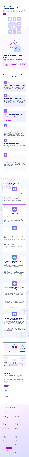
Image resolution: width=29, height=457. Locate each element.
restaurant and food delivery (16, 64)
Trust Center (16, 436)
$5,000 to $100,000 (8, 120)
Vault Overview (4, 438)
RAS (3, 444)
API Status (4, 443)
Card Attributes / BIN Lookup (18, 428)
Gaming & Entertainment (17, 417)
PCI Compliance (9, 330)
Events (15, 445)
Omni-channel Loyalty (5, 417)
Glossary (15, 438)
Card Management (5, 412)
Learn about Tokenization (5, 427)
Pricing (15, 444)
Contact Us (6, 385)
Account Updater (16, 424)
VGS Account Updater (7, 271)
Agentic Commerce (17, 412)
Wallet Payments (16, 430)
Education (16, 437)
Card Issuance (4, 416)
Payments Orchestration (17, 425)
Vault (3, 415)
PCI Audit (4, 425)
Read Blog (6, 396)
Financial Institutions (17, 416)
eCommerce (16, 415)
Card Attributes (4, 436)
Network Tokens (16, 423)
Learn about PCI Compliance (6, 428)
